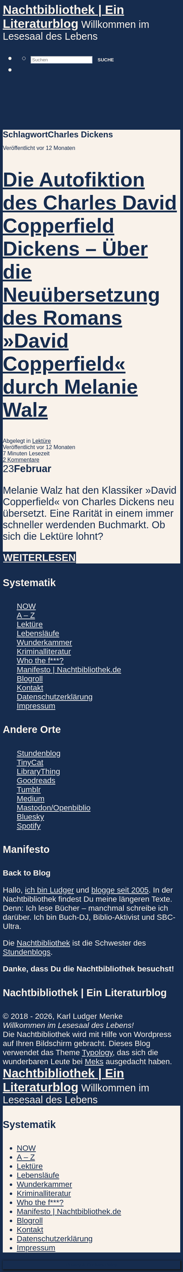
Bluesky (30, 816)
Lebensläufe (38, 633)
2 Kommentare (21, 460)
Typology (97, 1052)
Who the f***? (40, 660)
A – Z (26, 615)
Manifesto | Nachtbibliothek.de (69, 669)
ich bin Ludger (49, 890)
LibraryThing (38, 771)
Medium (31, 798)
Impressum (36, 706)
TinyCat (30, 762)
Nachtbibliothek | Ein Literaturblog (63, 16)
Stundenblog (39, 753)
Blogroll (30, 678)
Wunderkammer (44, 642)
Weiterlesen (39, 557)
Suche (106, 59)
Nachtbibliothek (43, 943)
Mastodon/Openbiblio (54, 807)
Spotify (28, 825)
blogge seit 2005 (119, 890)
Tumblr (29, 789)
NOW (26, 606)
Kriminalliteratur (44, 651)
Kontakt (30, 687)
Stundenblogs (27, 952)
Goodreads (36, 780)
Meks (94, 1061)
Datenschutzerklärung (55, 696)
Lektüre (41, 441)
